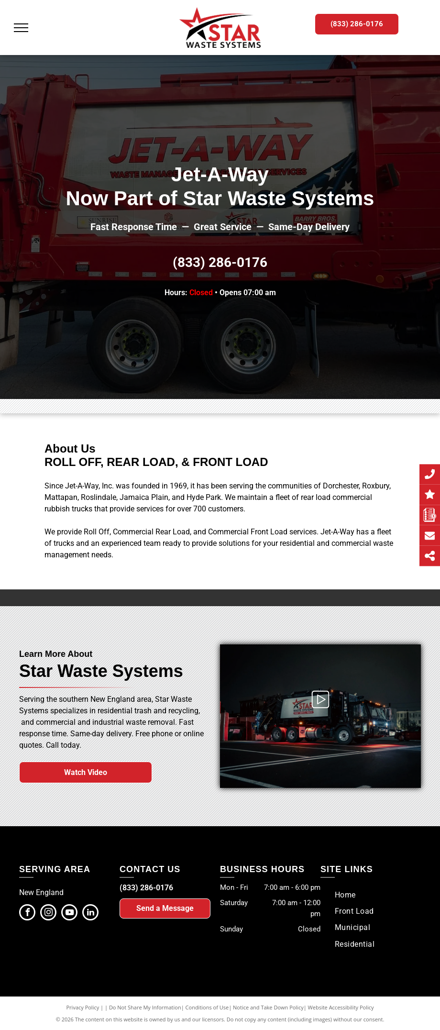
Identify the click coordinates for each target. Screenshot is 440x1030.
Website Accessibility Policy (341, 1007)
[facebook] (27, 913)
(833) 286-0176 (220, 262)
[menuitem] (345, 894)
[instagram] (48, 913)
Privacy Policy (82, 1007)
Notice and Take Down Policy (268, 1007)
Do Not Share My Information (145, 1007)
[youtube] (69, 913)
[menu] (21, 27)
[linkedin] (90, 913)
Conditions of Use (207, 1007)
